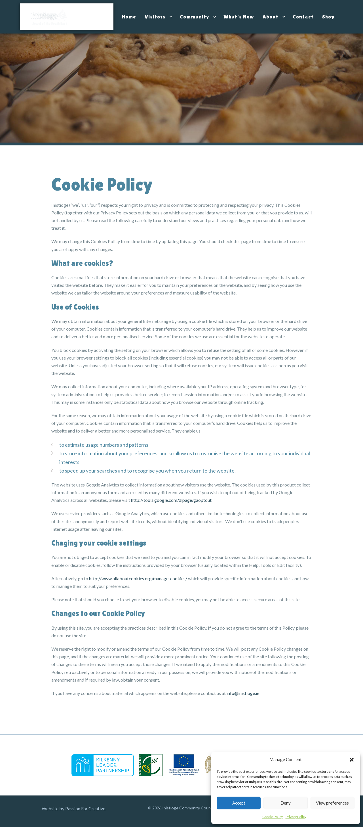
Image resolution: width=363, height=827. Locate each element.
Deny (285, 802)
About (270, 17)
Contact (303, 17)
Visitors (155, 17)
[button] (351, 760)
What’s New (238, 17)
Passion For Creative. (85, 808)
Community (194, 17)
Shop (328, 17)
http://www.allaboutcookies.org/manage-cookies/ (138, 578)
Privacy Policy (296, 817)
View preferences (332, 802)
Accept (238, 802)
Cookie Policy (272, 817)
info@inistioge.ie (243, 693)
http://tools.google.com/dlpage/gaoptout (171, 500)
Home (129, 17)
